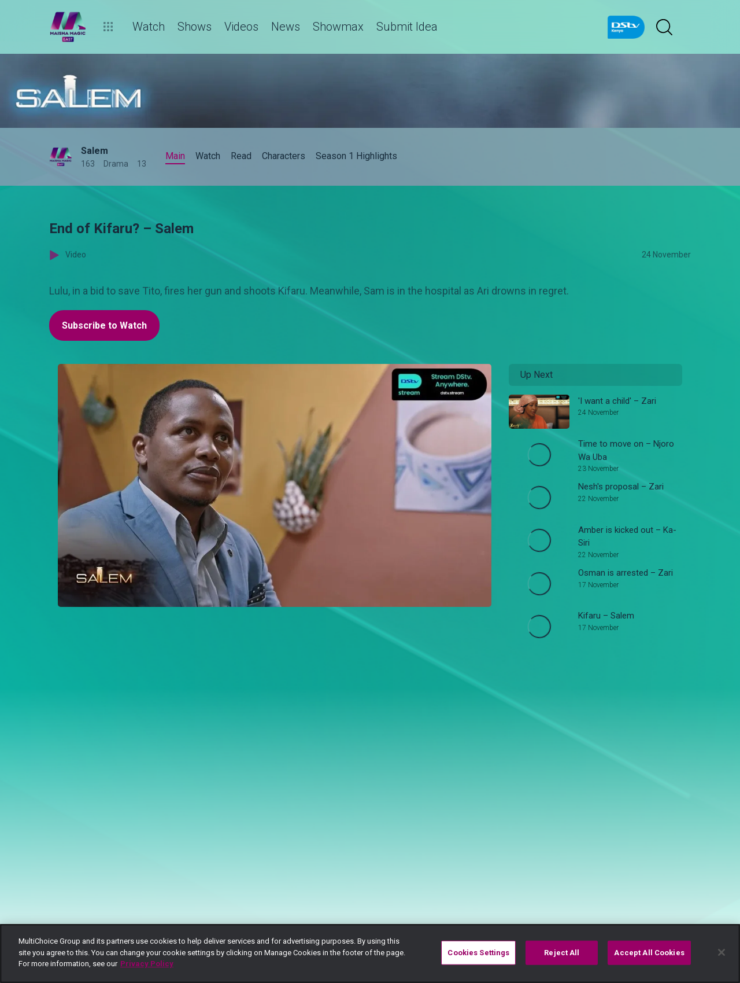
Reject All (561, 952)
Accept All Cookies (649, 952)
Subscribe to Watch (104, 325)
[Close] (721, 952)
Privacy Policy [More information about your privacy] (146, 963)
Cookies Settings (478, 952)
